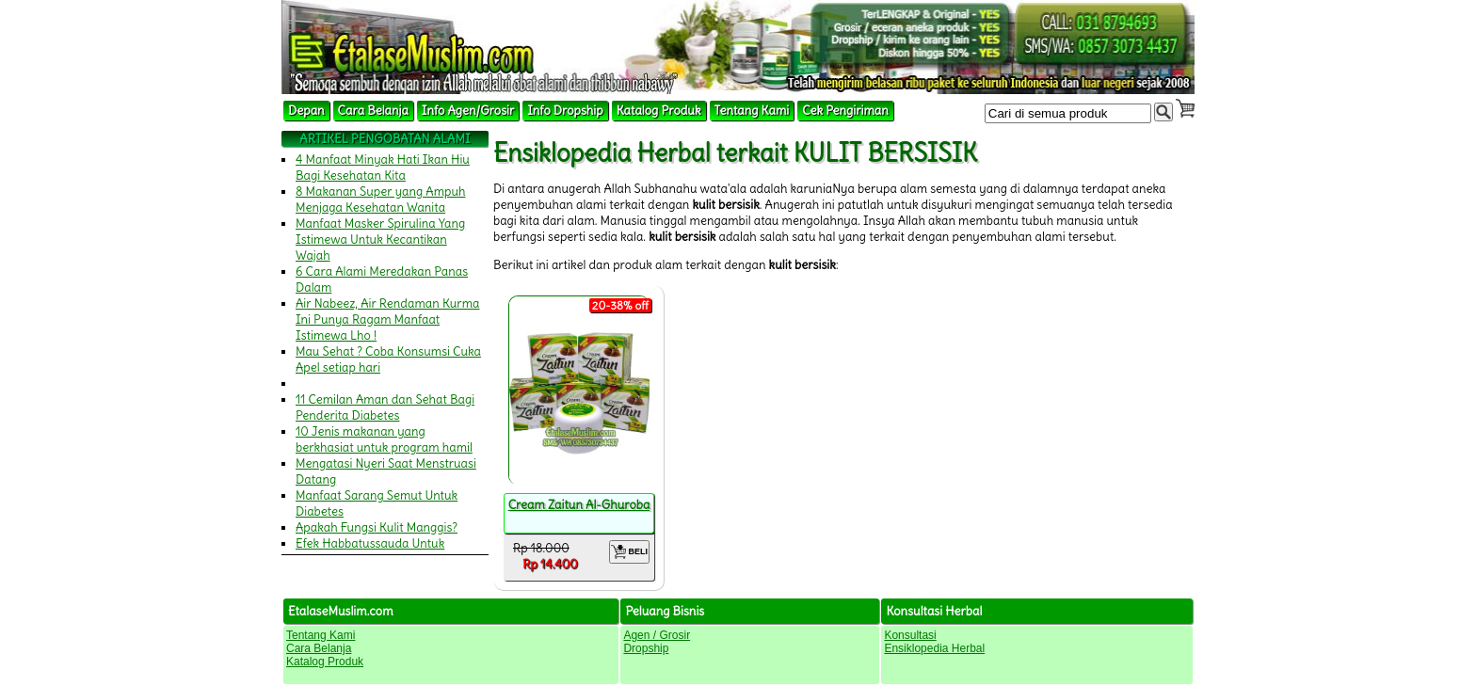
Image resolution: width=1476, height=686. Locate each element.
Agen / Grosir (656, 635)
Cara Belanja (373, 111)
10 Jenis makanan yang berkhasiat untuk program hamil (384, 439)
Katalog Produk (659, 111)
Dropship (645, 648)
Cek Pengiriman (845, 111)
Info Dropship (564, 111)
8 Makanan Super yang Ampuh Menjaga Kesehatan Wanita (381, 199)
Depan (306, 111)
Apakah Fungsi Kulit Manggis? (376, 527)
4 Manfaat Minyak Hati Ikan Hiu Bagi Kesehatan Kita (383, 167)
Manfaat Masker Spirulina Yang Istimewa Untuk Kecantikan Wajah (380, 239)
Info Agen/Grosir (468, 111)
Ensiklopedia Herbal (934, 648)
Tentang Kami (752, 111)
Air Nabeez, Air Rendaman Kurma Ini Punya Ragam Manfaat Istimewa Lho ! (388, 319)
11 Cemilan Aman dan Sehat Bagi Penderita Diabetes (385, 407)
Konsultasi (910, 635)
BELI (629, 552)
